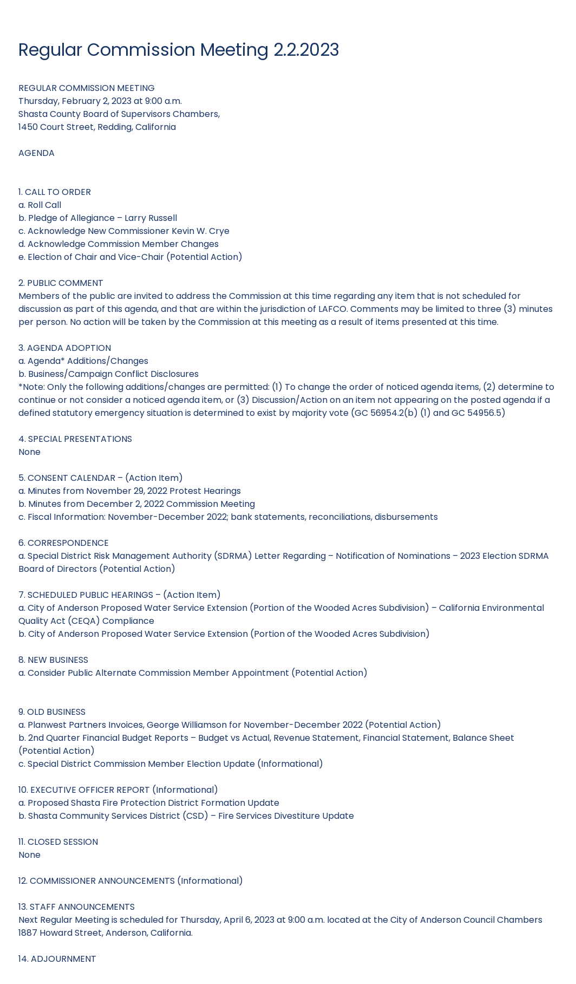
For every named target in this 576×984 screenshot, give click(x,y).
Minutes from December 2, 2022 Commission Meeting (141, 504)
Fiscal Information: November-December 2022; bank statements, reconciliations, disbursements (233, 517)
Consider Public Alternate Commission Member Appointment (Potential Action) (198, 673)
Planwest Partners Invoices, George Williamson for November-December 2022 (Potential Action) (234, 725)
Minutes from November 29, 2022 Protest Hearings (134, 491)
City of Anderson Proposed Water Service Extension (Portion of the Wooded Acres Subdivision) (229, 634)
